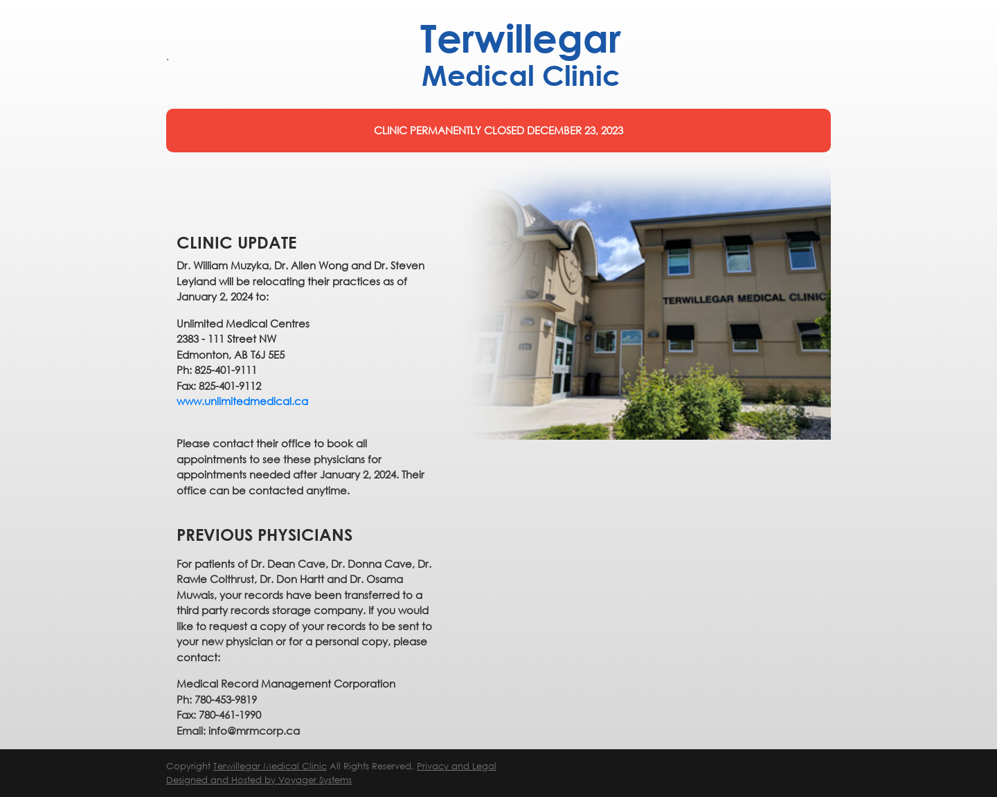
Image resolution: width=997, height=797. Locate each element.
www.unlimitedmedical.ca (242, 401)
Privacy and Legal (456, 765)
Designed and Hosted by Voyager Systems (259, 779)
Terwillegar (520, 54)
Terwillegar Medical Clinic (270, 765)
